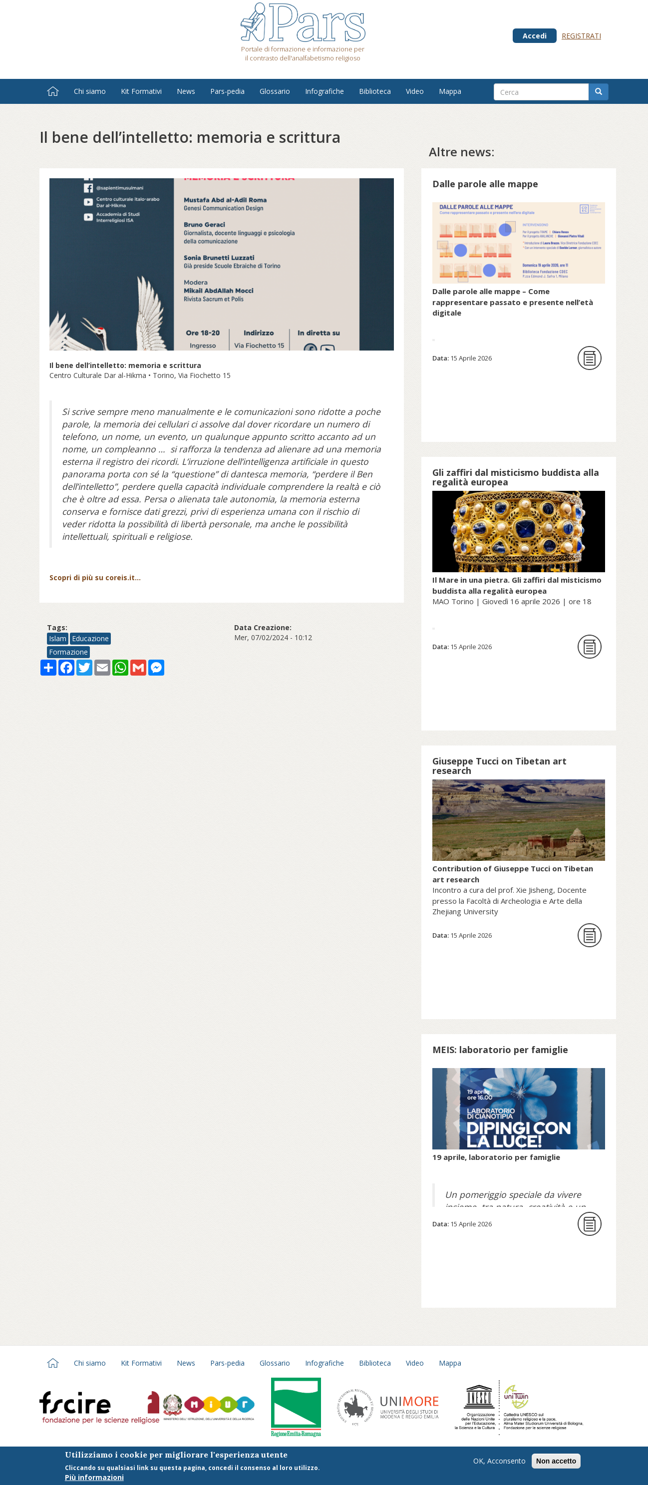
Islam (57, 638)
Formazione (68, 652)
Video (415, 91)
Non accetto (556, 1461)
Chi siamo (90, 91)
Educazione (90, 638)
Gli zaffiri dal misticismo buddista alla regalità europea (515, 477)
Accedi (535, 35)
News (186, 91)
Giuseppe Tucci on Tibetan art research (499, 765)
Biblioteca (375, 91)
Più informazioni (94, 1477)
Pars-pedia (227, 91)
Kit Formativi (141, 91)
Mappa (450, 91)
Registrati (581, 35)
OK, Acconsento (499, 1461)
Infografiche (324, 91)
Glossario (275, 91)
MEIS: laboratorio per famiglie (500, 1050)
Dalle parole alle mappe (485, 184)
